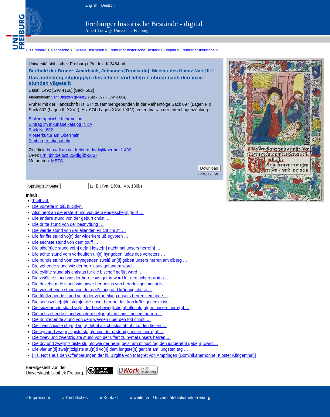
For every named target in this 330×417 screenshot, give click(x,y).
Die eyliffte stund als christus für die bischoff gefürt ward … (87, 272)
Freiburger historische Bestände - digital (143, 24)
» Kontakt (109, 397)
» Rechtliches (75, 397)
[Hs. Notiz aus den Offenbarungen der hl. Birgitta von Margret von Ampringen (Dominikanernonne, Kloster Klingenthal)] (144, 355)
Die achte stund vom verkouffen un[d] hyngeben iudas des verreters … (98, 254)
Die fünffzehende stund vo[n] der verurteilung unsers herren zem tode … (100, 295)
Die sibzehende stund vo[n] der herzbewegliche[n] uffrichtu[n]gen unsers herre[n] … (110, 307)
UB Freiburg (36, 50)
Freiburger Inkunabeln (199, 50)
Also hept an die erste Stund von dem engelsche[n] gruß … (88, 212)
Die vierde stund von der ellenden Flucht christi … (79, 230)
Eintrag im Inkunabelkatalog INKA (60, 124)
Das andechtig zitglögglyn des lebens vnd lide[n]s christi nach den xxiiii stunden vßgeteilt (115, 80)
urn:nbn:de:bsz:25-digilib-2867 (68, 155)
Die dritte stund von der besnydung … (68, 224)
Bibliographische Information (55, 118)
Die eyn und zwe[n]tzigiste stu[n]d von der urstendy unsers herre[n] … (98, 331)
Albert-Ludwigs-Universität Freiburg (116, 30)
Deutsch (107, 5)
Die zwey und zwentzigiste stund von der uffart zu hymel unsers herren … (101, 337)
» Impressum (38, 397)
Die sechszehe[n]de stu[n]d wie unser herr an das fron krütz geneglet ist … (102, 301)
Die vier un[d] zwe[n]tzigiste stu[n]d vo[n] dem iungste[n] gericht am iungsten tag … (110, 349)
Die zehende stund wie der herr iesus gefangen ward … (84, 266)
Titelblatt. (40, 200)
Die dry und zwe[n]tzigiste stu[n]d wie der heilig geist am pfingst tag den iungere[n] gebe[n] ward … (125, 343)
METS (57, 160)
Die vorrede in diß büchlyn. (57, 206)
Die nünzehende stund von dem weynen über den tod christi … (91, 319)
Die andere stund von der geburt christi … (71, 218)
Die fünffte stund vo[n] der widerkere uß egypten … (80, 236)
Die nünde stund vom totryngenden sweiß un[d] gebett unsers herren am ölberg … (109, 260)
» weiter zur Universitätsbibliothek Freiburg (170, 397)
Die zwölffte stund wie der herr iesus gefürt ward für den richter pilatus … (100, 277)
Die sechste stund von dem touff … (65, 242)
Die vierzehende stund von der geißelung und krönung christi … (92, 289)
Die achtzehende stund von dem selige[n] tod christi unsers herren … (97, 313)
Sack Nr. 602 (41, 129)
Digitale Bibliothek (89, 50)
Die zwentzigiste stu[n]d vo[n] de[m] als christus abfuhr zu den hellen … (99, 325)
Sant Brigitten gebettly (68, 97)
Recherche (60, 50)
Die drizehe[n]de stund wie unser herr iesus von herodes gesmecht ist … (100, 283)
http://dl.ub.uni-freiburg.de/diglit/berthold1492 (89, 149)
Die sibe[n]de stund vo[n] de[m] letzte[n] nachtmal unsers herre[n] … (96, 248)
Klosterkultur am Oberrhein (54, 135)
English (91, 5)
